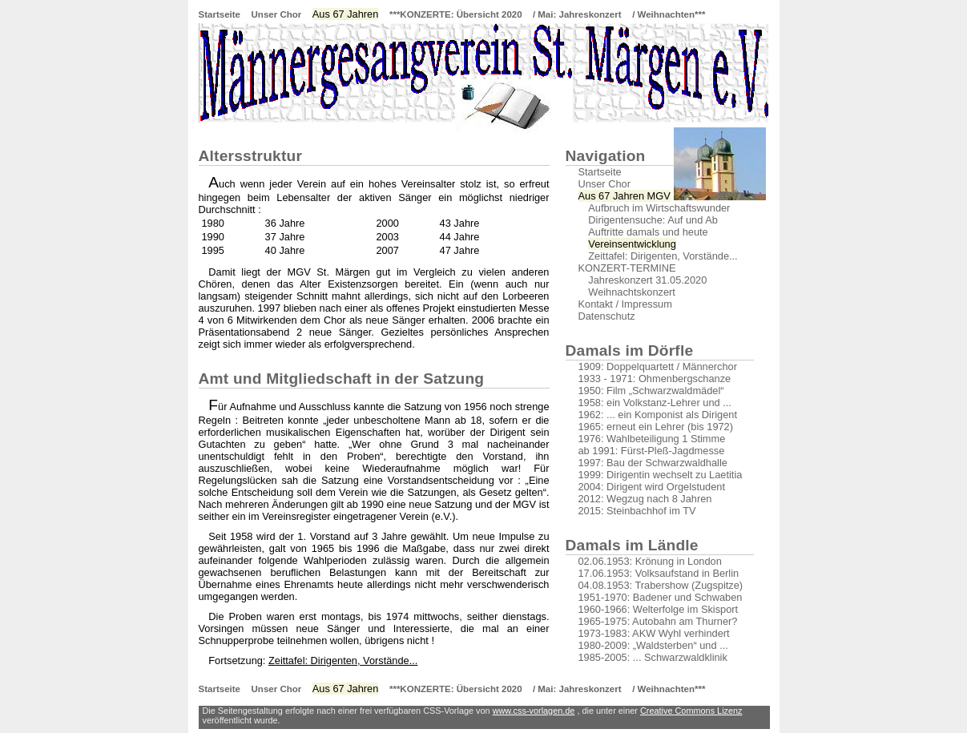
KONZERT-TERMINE (627, 268)
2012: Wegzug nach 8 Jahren (645, 499)
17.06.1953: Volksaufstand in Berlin (658, 573)
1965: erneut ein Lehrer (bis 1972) (656, 427)
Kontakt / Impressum (625, 304)
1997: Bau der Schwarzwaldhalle (652, 463)
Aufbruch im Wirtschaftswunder (654, 208)
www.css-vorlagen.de (534, 710)
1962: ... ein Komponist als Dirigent (657, 415)
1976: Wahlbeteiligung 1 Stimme (652, 439)
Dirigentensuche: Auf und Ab (648, 220)
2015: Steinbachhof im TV (637, 511)
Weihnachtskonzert (626, 292)
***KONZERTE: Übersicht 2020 (457, 14)
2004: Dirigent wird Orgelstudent (652, 487)
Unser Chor (277, 14)
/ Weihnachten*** (668, 14)
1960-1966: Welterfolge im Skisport (658, 609)
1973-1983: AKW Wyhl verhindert (654, 633)
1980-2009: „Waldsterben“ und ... (653, 645)
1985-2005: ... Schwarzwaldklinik (652, 657)
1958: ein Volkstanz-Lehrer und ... (654, 403)
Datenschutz (606, 316)
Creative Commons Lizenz (691, 710)
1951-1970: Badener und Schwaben (660, 597)
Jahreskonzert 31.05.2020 (642, 280)
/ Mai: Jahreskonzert (577, 14)
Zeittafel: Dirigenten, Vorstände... (342, 660)
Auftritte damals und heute (643, 232)
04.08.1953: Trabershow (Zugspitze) (660, 585)
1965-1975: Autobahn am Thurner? (658, 621)
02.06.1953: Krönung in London (650, 561)
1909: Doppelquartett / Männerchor (657, 366)
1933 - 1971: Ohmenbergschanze (654, 379)
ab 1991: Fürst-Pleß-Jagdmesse (651, 451)
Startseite (219, 14)
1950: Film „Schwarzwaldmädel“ (651, 391)
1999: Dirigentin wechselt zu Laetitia (660, 475)
